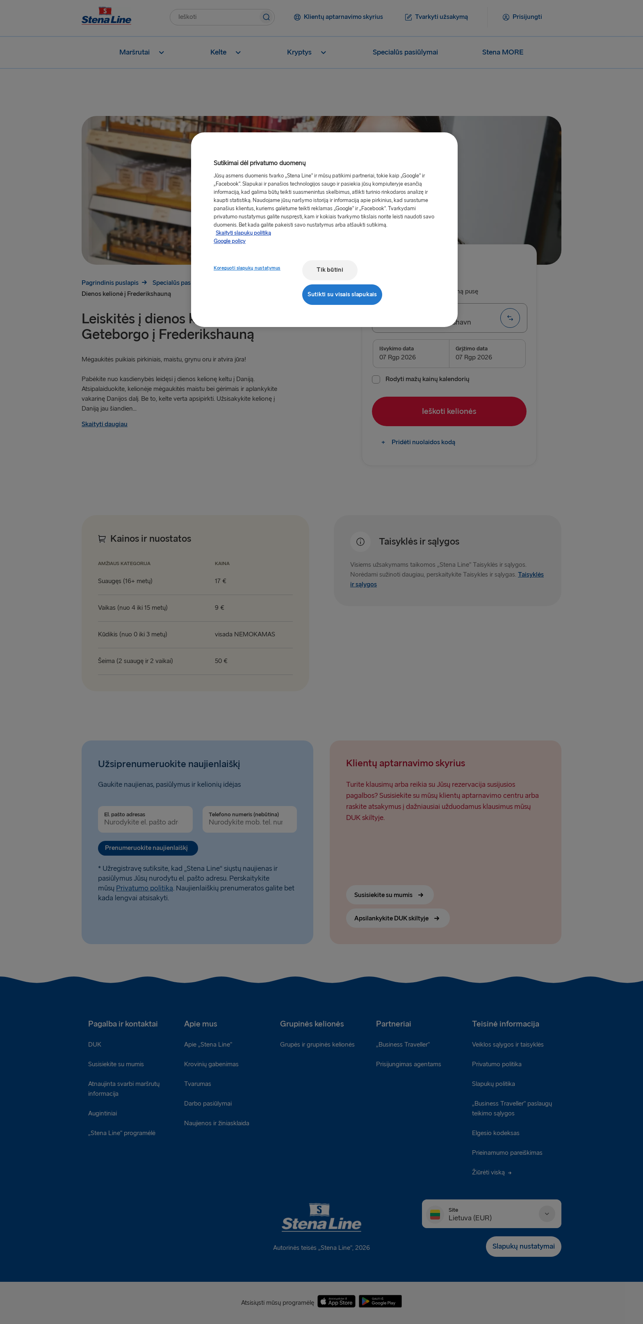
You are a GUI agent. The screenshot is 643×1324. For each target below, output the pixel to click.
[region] (324, 229)
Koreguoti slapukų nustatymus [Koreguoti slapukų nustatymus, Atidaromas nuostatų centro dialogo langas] (247, 268)
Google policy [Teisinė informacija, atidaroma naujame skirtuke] (230, 241)
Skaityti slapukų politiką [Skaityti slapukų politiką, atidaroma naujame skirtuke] (243, 233)
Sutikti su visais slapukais (342, 294)
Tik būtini (330, 269)
